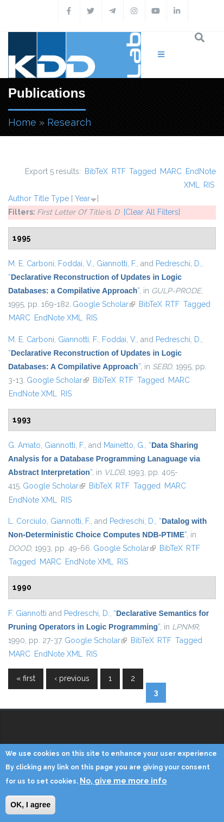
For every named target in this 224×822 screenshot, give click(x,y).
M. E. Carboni (31, 263)
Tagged (142, 171)
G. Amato (24, 445)
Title (41, 198)
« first (25, 678)
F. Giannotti (27, 613)
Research (69, 122)
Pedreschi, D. (178, 263)
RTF (119, 171)
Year (82, 198)
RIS (208, 185)
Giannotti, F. (117, 263)
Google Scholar (104, 304)
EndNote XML (58, 317)
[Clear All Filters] (152, 212)
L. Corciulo (27, 521)
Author (19, 198)
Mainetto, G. (124, 445)
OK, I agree (30, 804)
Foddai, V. (75, 263)
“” (104, 459)
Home (22, 122)
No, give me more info (123, 780)
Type (60, 198)
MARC (171, 171)
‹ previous (71, 678)
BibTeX (96, 171)
